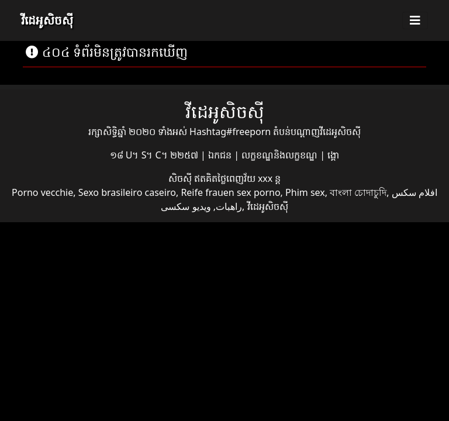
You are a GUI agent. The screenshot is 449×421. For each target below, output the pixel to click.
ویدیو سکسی (185, 206)
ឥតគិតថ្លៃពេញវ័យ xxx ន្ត (237, 178)
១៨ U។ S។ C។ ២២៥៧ (155, 155)
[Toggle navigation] (415, 20)
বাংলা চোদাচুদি (358, 192)
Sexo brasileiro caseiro (127, 192)
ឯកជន (221, 155)
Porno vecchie (42, 192)
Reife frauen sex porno (230, 192)
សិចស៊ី (181, 178)
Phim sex (305, 192)
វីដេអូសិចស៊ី (47, 20)
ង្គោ (333, 155)
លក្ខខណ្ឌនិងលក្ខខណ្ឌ (280, 155)
